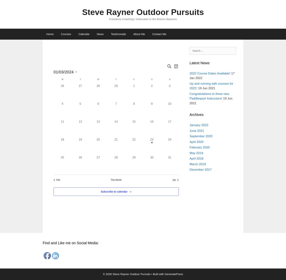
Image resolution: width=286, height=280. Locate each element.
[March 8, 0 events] (134, 111)
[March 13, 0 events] (98, 128)
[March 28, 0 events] (116, 164)
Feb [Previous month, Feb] (57, 180)
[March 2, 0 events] (152, 93)
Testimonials (118, 34)
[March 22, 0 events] (134, 146)
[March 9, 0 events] (152, 111)
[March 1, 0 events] (134, 93)
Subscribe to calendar (114, 191)
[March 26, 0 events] (80, 164)
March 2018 (198, 164)
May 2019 (196, 153)
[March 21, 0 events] (116, 146)
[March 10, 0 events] (170, 111)
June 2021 (197, 131)
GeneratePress (174, 274)
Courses (66, 34)
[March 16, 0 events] (152, 128)
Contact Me (159, 34)
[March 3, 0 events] (170, 93)
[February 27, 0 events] (80, 93)
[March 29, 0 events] (134, 164)
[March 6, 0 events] (98, 111)
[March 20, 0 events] (98, 146)
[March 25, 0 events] (63, 164)
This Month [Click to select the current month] (116, 180)
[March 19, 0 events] (80, 146)
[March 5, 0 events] (80, 111)
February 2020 (200, 147)
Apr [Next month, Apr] (176, 180)
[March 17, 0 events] (170, 128)
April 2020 (197, 142)
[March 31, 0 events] (170, 164)
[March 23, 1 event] (152, 146)
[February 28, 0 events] (98, 93)
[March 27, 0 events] (98, 164)
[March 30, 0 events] (152, 164)
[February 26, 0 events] (63, 93)
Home (50, 34)
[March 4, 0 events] (63, 111)
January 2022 (199, 125)
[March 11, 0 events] (63, 128)
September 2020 (201, 136)
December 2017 (201, 169)
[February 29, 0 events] (116, 93)
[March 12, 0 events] (80, 128)
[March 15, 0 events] (134, 128)
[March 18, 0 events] (63, 146)
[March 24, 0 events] (170, 146)
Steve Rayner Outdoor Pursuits (143, 12)
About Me (139, 34)
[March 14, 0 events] (116, 128)
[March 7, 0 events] (116, 111)
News (100, 34)
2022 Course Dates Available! (210, 73)
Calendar (84, 34)
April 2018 (197, 158)
